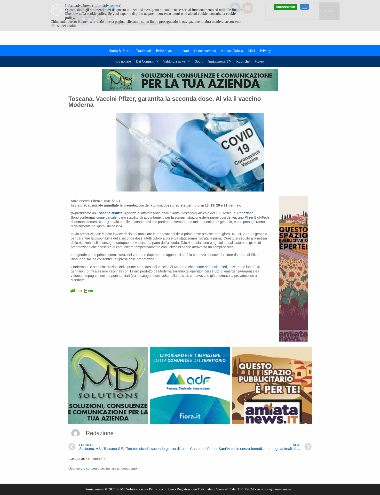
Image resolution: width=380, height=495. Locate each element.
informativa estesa (107, 6)
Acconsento (285, 7)
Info (304, 7)
